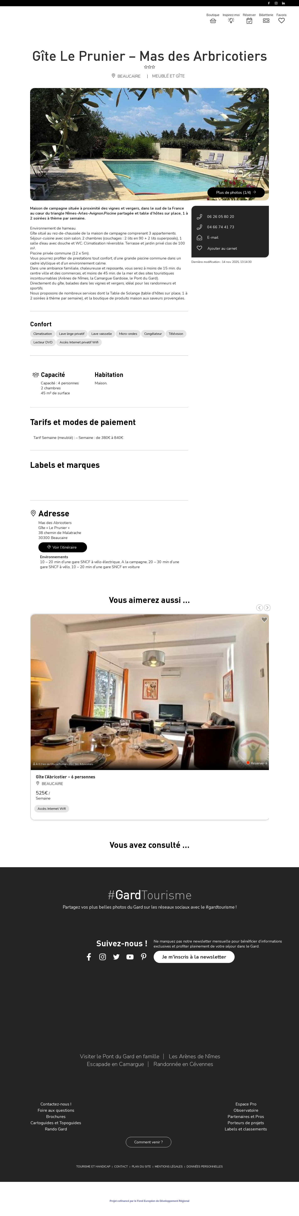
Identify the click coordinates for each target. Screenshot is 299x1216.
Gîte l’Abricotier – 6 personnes (65, 776)
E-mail (212, 237)
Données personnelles (205, 1167)
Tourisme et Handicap (93, 1167)
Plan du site (141, 1167)
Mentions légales (169, 1167)
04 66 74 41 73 (220, 227)
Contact (121, 1167)
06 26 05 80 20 (220, 216)
